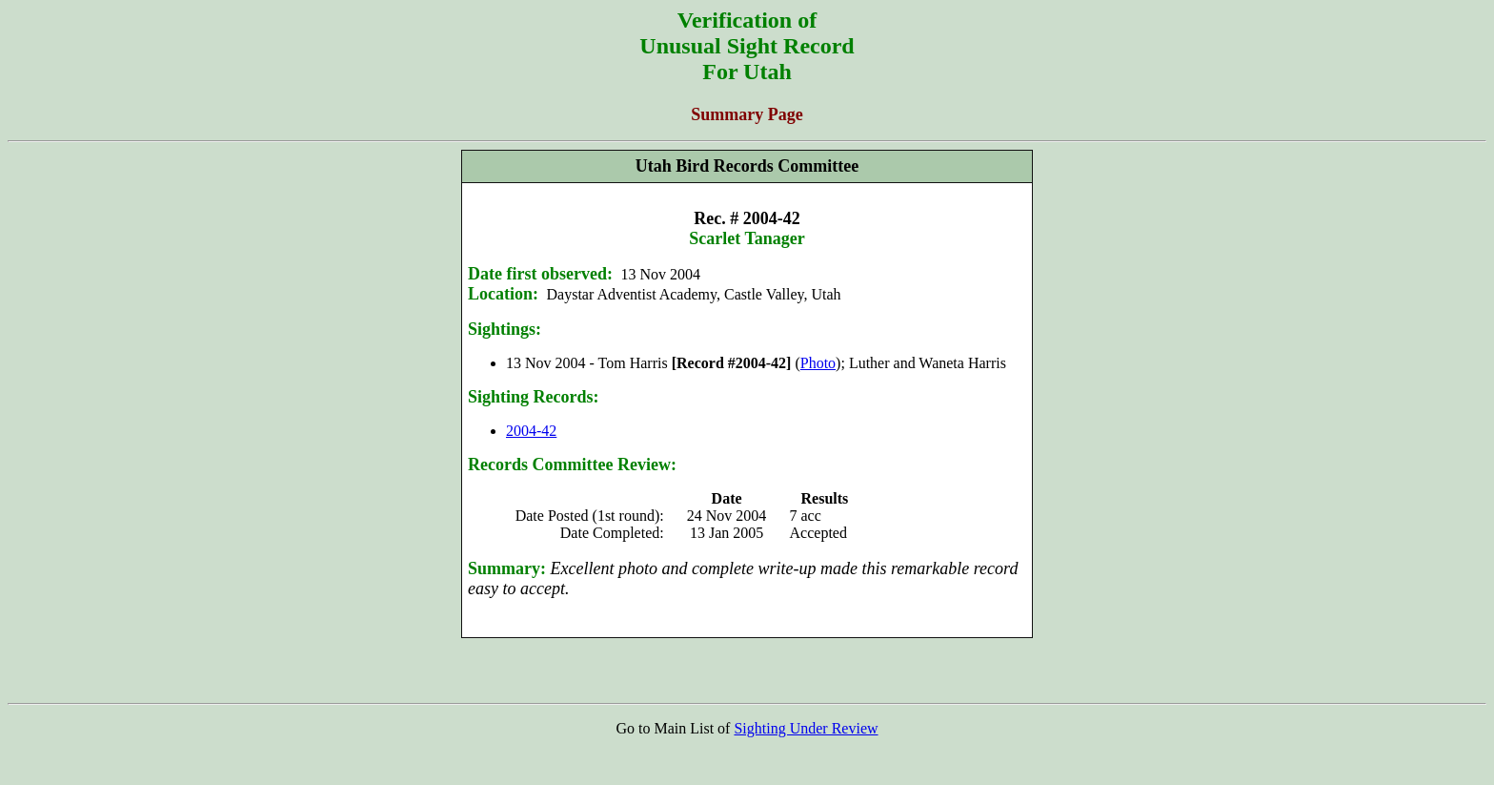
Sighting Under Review (806, 728)
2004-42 (531, 431)
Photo (818, 363)
